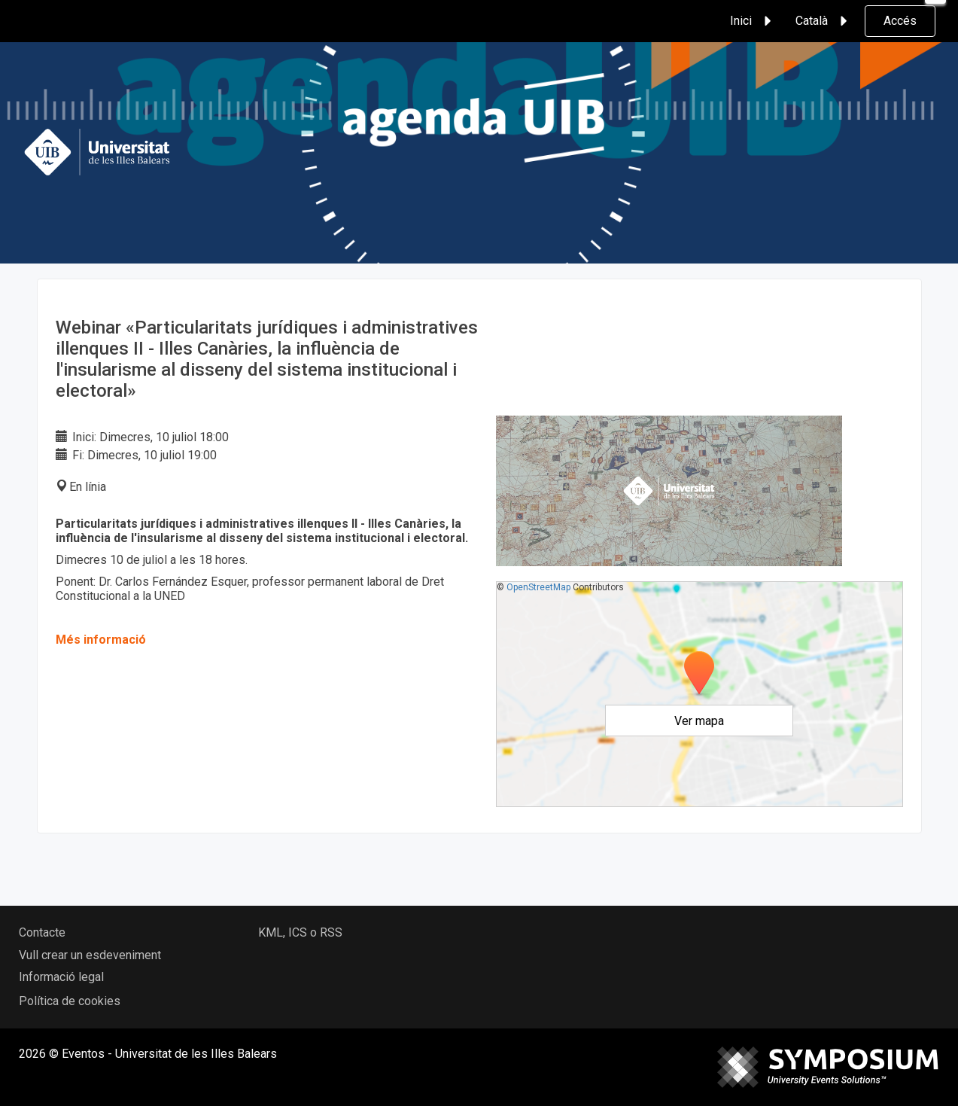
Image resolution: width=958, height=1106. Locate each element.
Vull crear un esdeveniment (90, 955)
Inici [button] (753, 21)
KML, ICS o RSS (300, 932)
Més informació (101, 639)
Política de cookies (69, 1001)
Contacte (42, 932)
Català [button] (823, 21)
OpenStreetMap (538, 587)
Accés (900, 21)
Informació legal (61, 977)
